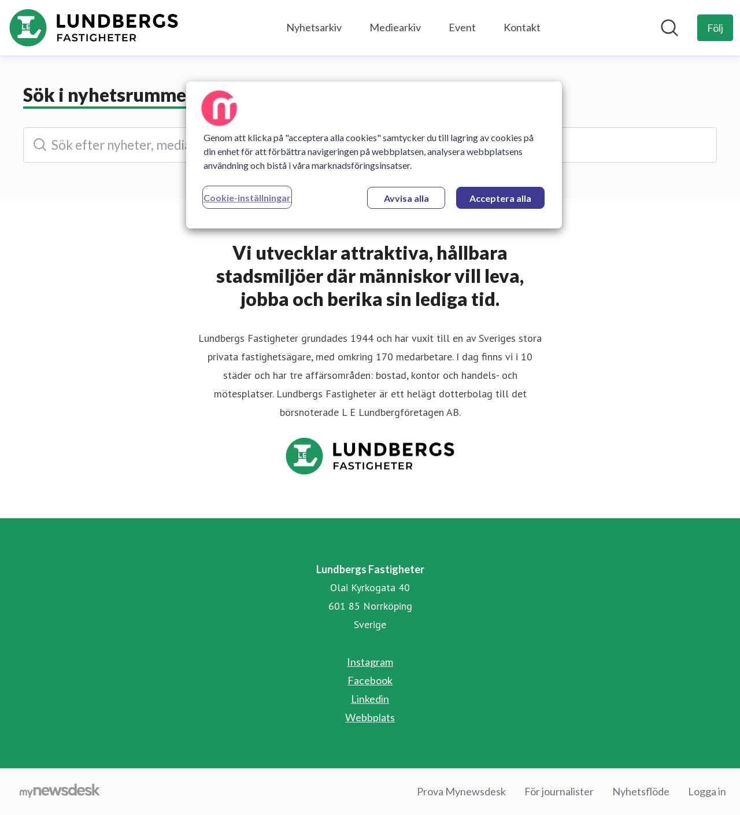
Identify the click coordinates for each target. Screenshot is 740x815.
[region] (374, 155)
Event (462, 27)
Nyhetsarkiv (314, 27)
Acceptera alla (500, 198)
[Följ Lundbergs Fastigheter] (715, 27)
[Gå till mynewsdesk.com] (60, 792)
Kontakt (522, 27)
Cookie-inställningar (247, 197)
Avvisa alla (406, 198)
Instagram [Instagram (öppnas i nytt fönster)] (370, 661)
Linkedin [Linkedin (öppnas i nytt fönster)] (370, 698)
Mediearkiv (395, 27)
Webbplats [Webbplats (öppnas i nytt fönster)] (370, 717)
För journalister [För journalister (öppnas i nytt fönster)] (559, 791)
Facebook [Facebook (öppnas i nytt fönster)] (370, 680)
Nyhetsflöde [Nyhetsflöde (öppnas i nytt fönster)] (640, 791)
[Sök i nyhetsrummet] (669, 28)
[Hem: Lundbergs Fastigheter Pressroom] (93, 28)
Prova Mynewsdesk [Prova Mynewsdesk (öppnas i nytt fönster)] (461, 791)
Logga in (707, 791)
